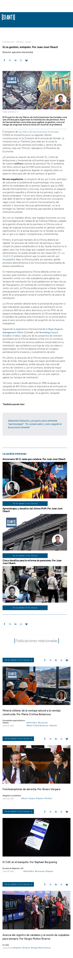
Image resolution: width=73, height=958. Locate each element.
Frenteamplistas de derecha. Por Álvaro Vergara (31, 789)
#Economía (43, 723)
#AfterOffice (20, 42)
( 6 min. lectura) (18, 660)
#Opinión (28, 42)
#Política (48, 798)
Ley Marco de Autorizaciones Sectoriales (40, 131)
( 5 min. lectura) (18, 739)
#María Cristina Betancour (37, 726)
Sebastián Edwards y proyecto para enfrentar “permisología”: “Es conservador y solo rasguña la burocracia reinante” (35, 424)
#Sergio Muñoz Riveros (41, 948)
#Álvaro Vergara (28, 798)
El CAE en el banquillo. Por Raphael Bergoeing (30, 862)
